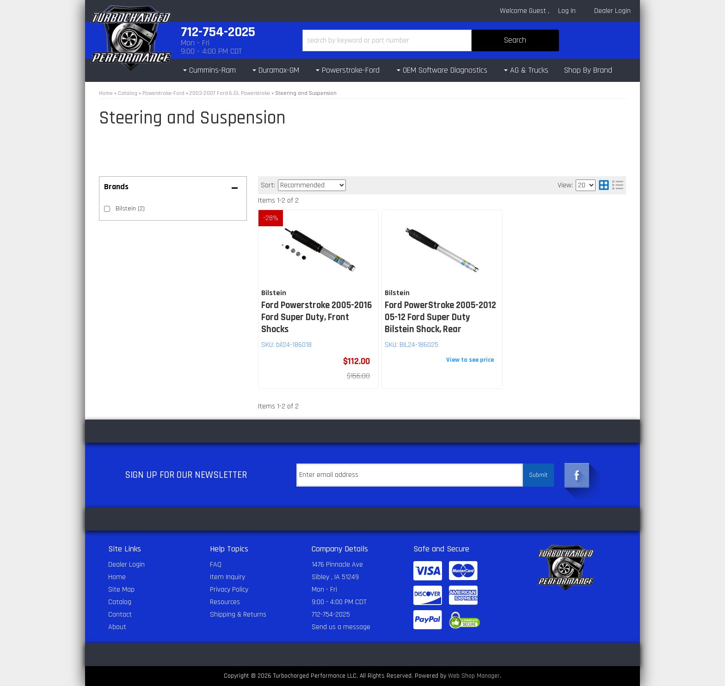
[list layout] (617, 185)
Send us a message (341, 627)
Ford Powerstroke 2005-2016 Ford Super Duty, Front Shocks (316, 317)
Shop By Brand (588, 70)
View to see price (470, 360)
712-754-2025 (331, 614)
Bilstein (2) (130, 208)
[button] (430, 40)
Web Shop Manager (474, 676)
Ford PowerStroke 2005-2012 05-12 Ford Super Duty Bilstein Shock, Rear (440, 317)
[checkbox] (107, 209)
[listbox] (312, 185)
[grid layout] (603, 185)
